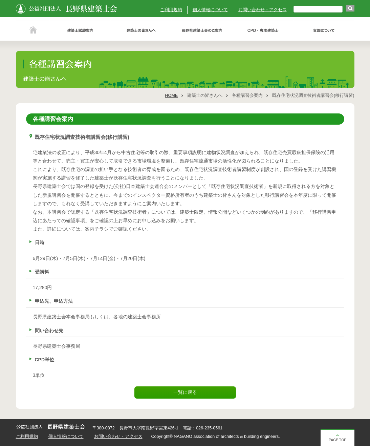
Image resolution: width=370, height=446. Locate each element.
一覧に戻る (185, 392)
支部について (323, 30)
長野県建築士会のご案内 (202, 30)
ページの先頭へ (337, 437)
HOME (171, 95)
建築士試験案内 (80, 30)
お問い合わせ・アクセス (262, 9)
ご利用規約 (171, 9)
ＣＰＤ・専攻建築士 (263, 30)
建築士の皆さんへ (141, 30)
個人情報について (210, 9)
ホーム (33, 30)
